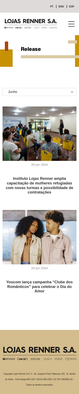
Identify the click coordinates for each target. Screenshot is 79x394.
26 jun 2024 (39, 164)
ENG (61, 6)
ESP (71, 6)
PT (51, 6)
